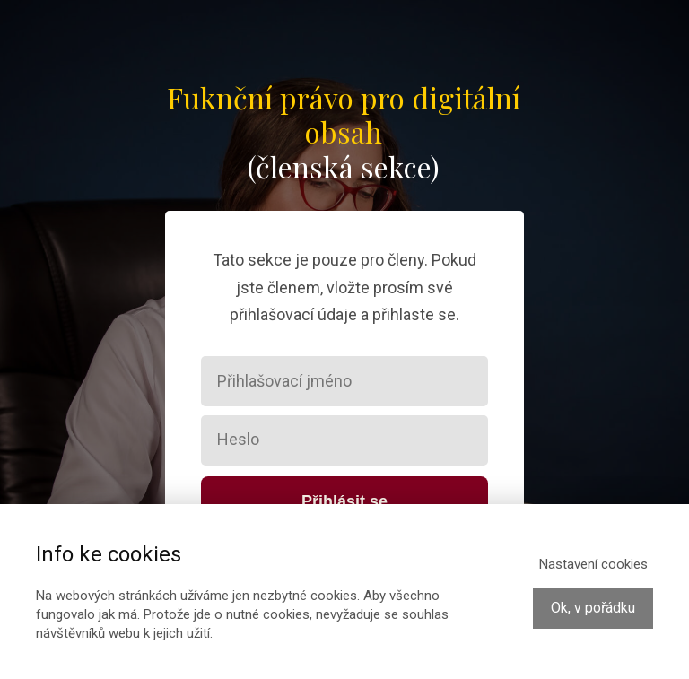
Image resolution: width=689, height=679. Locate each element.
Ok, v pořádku (593, 607)
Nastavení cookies (593, 564)
